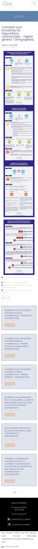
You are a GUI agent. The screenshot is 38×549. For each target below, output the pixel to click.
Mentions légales (31, 536)
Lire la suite (10, 325)
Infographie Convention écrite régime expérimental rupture (17, 286)
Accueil (3, 533)
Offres (26, 533)
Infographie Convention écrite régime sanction (17, 291)
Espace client (32, 533)
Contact (4, 536)
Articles (4, 542)
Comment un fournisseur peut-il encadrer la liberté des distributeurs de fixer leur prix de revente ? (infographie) (19, 402)
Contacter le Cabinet (21, 519)
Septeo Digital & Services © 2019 (10, 546)
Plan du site (16, 536)
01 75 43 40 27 (20, 514)
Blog (22, 533)
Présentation (9, 533)
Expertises (17, 533)
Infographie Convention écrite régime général (17, 278)
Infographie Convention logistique (16, 282)
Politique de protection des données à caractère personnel (17, 539)
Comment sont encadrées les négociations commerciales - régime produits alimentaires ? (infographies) (18, 343)
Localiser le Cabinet (21, 525)
